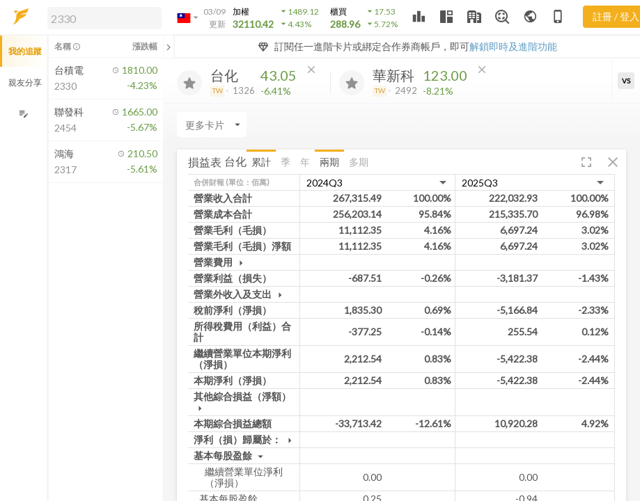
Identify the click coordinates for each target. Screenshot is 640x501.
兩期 (329, 162)
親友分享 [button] (25, 82)
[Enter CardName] (212, 124)
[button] (102, 17)
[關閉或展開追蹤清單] (168, 46)
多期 (358, 162)
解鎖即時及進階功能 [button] (513, 46)
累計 (261, 162)
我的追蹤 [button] (25, 51)
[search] (104, 18)
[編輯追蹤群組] (23, 113)
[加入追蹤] (189, 82)
